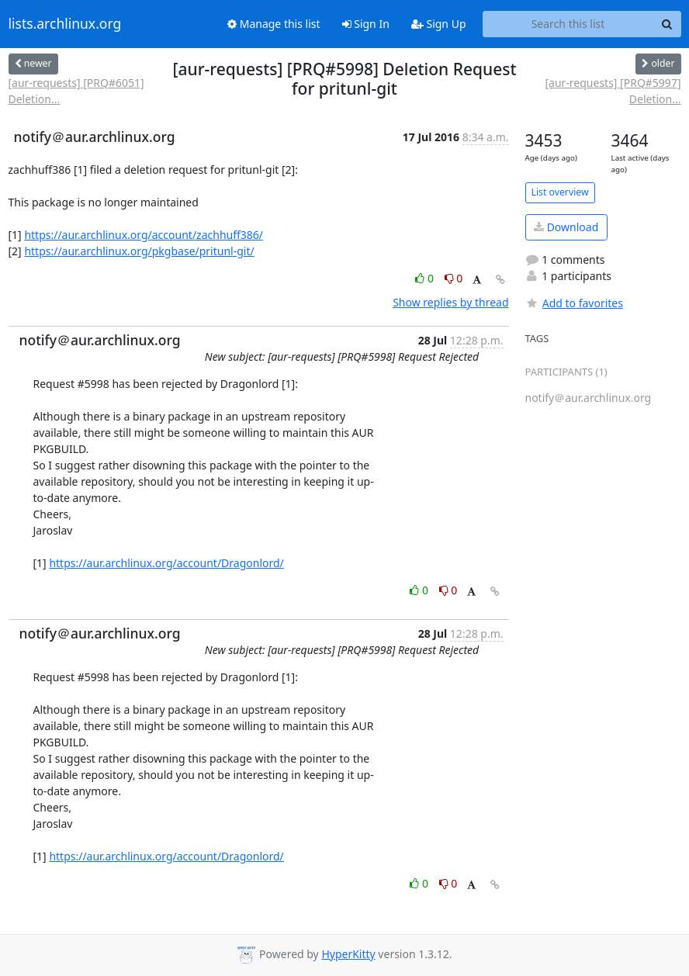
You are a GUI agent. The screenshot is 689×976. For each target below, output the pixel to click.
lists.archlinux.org (65, 24)
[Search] (667, 24)
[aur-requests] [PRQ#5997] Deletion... (612, 90)
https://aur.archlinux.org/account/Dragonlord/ (166, 562)
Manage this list (273, 23)
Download (566, 227)
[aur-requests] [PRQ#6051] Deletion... (76, 90)
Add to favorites (574, 303)
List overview (560, 192)
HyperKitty (348, 954)
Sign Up (438, 23)
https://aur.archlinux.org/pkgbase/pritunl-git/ (139, 251)
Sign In (366, 23)
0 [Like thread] (425, 278)
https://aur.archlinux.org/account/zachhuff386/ (143, 234)
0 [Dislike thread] (454, 278)
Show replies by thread (450, 302)
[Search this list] (568, 24)
